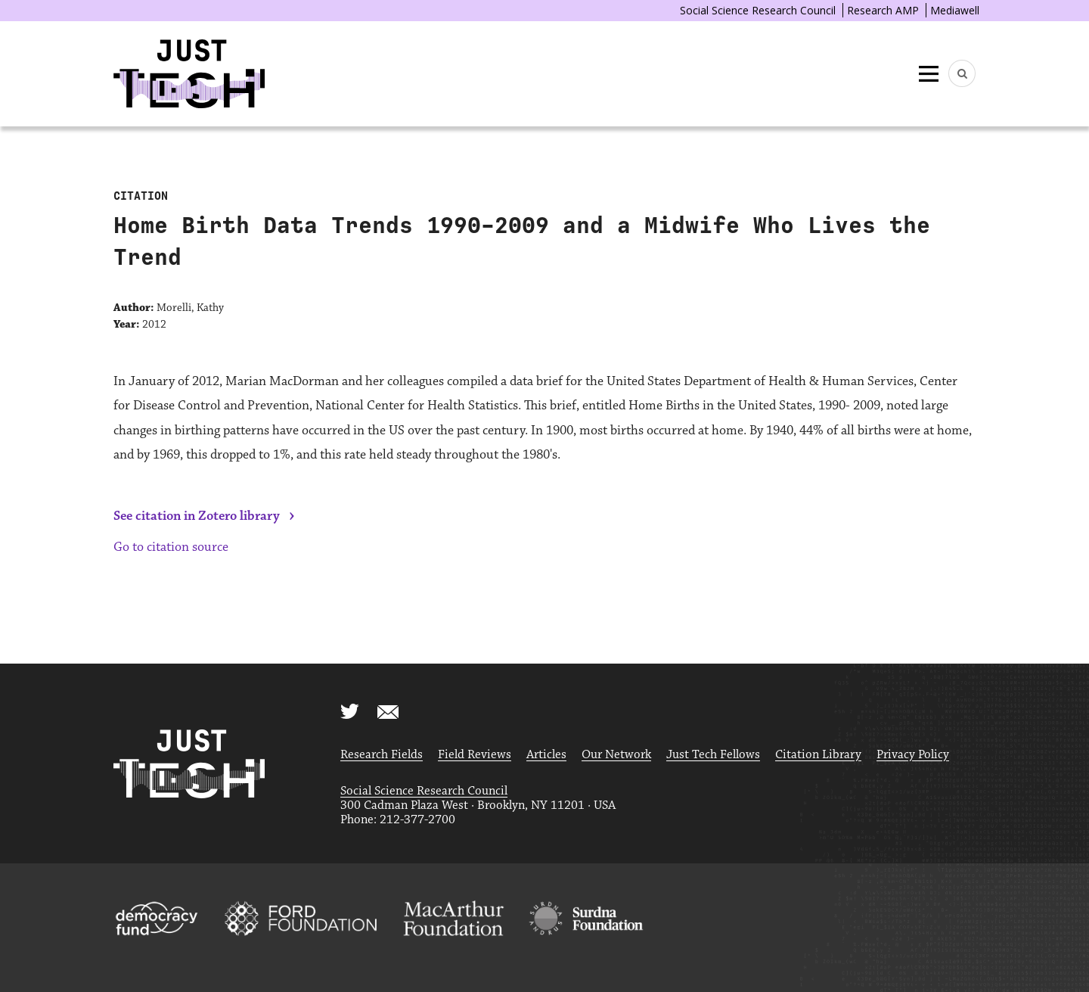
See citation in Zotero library (196, 516)
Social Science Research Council (758, 10)
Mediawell (954, 10)
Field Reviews (474, 755)
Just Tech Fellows (713, 755)
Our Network (616, 755)
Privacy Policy (912, 755)
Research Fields (381, 755)
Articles (546, 755)
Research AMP (883, 10)
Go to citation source (170, 547)
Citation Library (818, 755)
